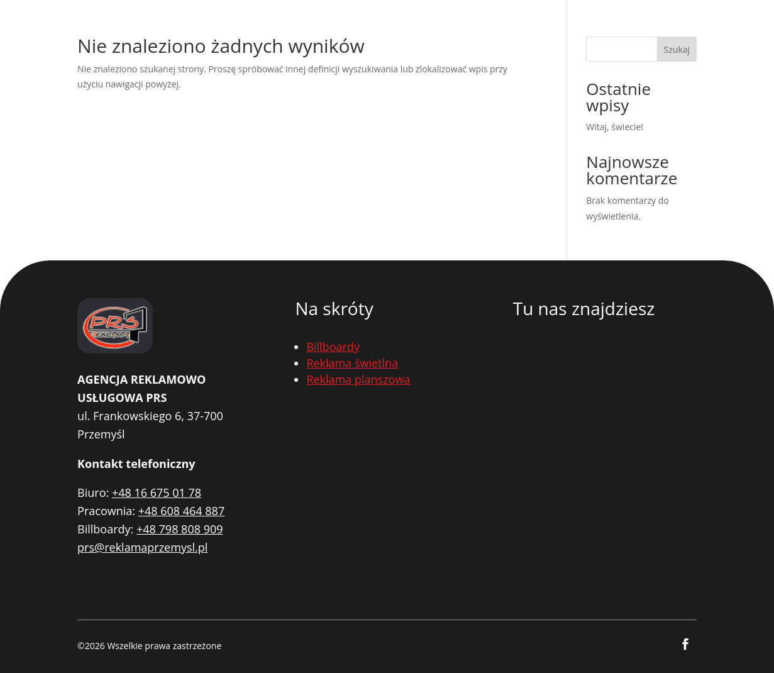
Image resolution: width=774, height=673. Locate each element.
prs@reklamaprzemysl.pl (142, 547)
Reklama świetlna (352, 362)
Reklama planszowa (358, 379)
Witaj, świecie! (614, 127)
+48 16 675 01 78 (156, 492)
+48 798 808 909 (179, 529)
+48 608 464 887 (181, 510)
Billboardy (333, 346)
